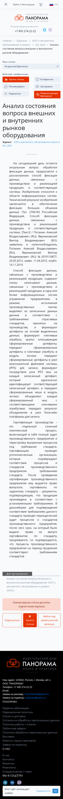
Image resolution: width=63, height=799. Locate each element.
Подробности (43, 791)
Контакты (8, 759)
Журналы (22, 40)
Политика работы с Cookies (19, 724)
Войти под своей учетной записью (49, 620)
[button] (47, 86)
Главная (7, 40)
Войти (16, 4)
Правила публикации (16, 708)
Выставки (8, 736)
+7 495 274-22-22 (25, 31)
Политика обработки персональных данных (30, 732)
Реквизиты (9, 767)
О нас (6, 755)
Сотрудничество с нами (17, 771)
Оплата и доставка (14, 716)
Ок (55, 791)
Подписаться (12, 620)
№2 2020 (40, 44)
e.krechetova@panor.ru (37, 694)
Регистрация (28, 4)
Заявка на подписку (15, 744)
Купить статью (30, 620)
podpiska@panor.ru (35, 697)
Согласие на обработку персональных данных (31, 720)
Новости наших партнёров (19, 740)
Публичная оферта (14, 728)
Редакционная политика (18, 712)
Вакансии (8, 763)
